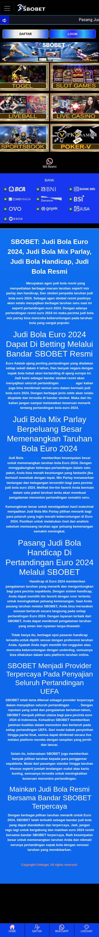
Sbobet (19, 283)
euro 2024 (67, 383)
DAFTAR (25, 34)
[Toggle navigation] (7, 8)
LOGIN (72, 34)
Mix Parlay (32, 458)
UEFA (74, 705)
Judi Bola (21, 581)
